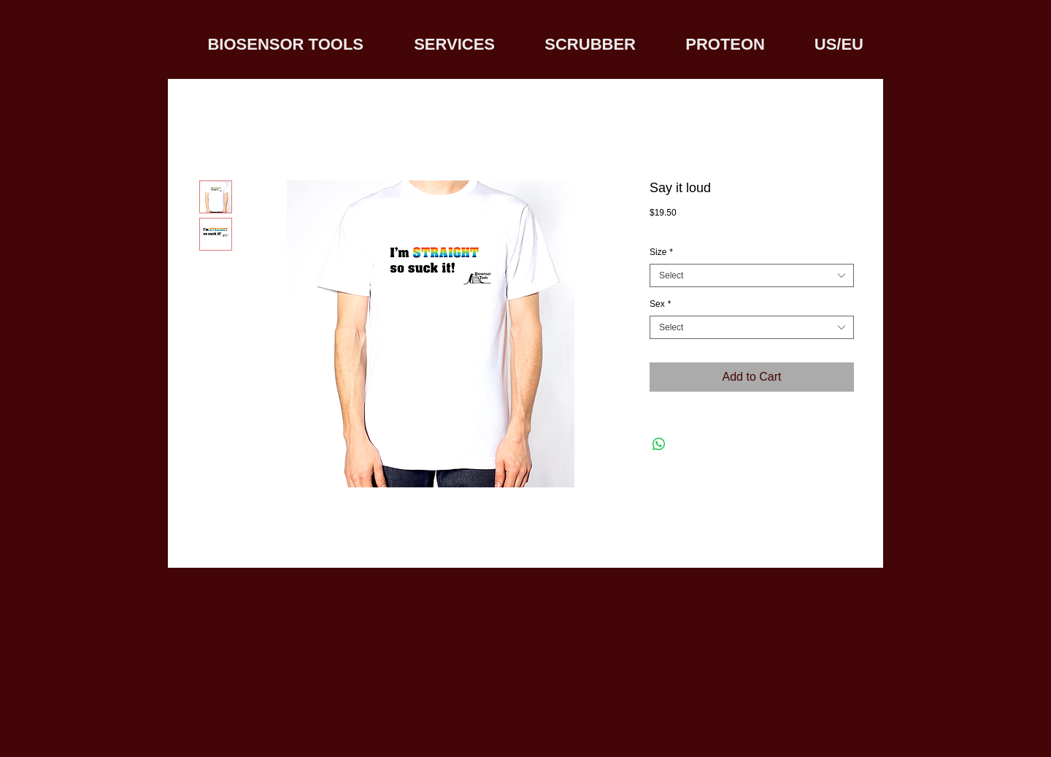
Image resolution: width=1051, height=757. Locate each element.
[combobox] (752, 275)
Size (661, 252)
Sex (660, 304)
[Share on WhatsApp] (659, 444)
